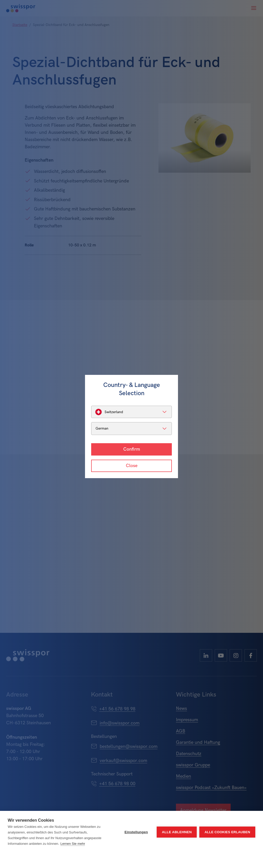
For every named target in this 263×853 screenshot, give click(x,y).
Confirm (131, 449)
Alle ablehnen (177, 832)
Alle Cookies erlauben (227, 832)
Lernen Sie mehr (72, 844)
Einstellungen (136, 832)
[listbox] (131, 412)
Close (131, 465)
